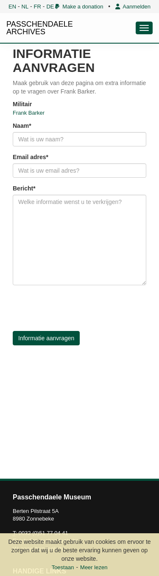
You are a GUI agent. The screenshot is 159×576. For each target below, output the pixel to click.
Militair (22, 104)
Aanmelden (133, 6)
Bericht (23, 188)
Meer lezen (93, 567)
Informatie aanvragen (46, 338)
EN (12, 6)
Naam (21, 125)
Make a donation (79, 6)
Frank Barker (29, 113)
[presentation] (77, 308)
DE (50, 6)
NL (25, 6)
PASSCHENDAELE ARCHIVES (39, 28)
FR (37, 6)
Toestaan (63, 567)
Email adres (29, 157)
